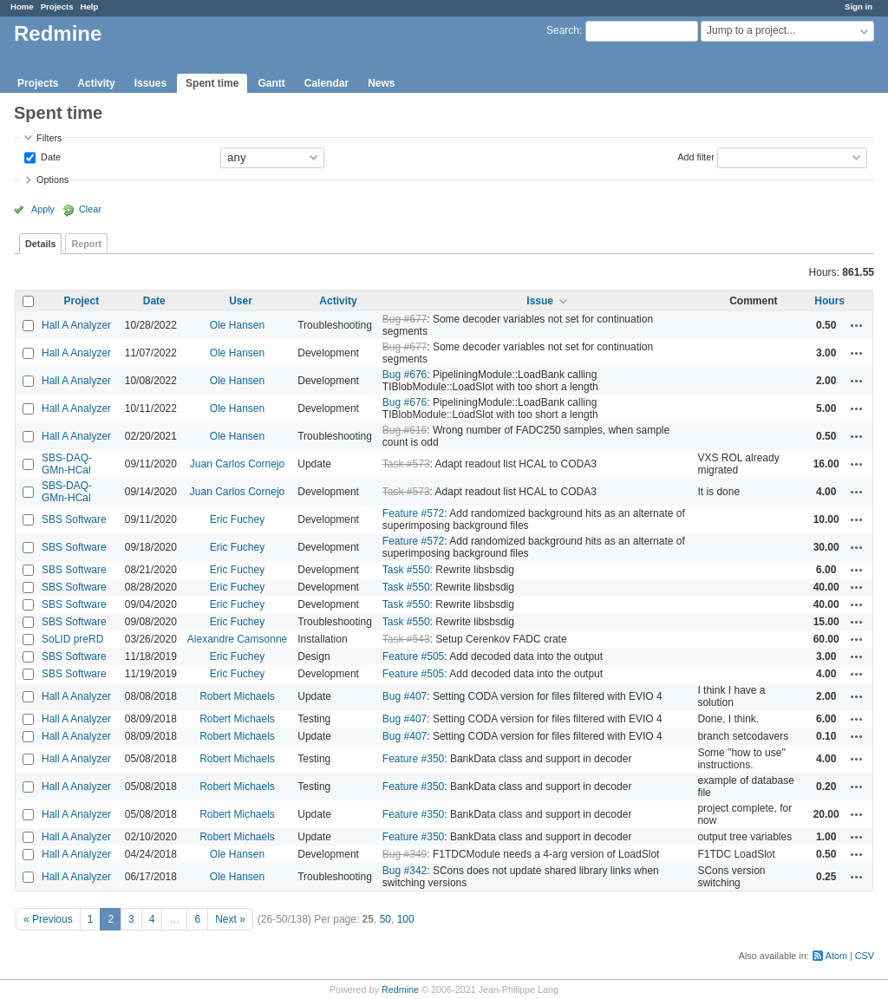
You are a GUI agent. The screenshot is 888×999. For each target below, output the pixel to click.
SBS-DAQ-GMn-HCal (67, 464)
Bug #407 (404, 696)
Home (22, 6)
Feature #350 (413, 759)
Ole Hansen (237, 325)
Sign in (858, 6)
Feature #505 (413, 656)
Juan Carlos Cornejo (237, 464)
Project (82, 301)
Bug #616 (404, 430)
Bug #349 (404, 854)
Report (86, 243)
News (381, 83)
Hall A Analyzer (76, 325)
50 (385, 919)
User (240, 301)
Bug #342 (404, 871)
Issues (150, 83)
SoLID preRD (72, 639)
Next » (230, 919)
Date (49, 156)
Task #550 (406, 570)
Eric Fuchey (237, 519)
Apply (43, 209)
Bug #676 (404, 375)
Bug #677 (404, 319)
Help (90, 6)
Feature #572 (413, 513)
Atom (836, 955)
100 (406, 919)
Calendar (326, 83)
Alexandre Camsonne (237, 639)
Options (52, 179)
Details (40, 243)
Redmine (400, 989)
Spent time (212, 83)
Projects (57, 6)
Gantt (271, 83)
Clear (90, 209)
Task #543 (406, 639)
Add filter (696, 156)
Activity (95, 83)
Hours (829, 301)
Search (562, 30)
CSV (864, 955)
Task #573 (406, 464)
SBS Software (74, 519)
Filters (49, 138)
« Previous (48, 919)
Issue (539, 301)
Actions (857, 325)
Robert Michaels (237, 696)
